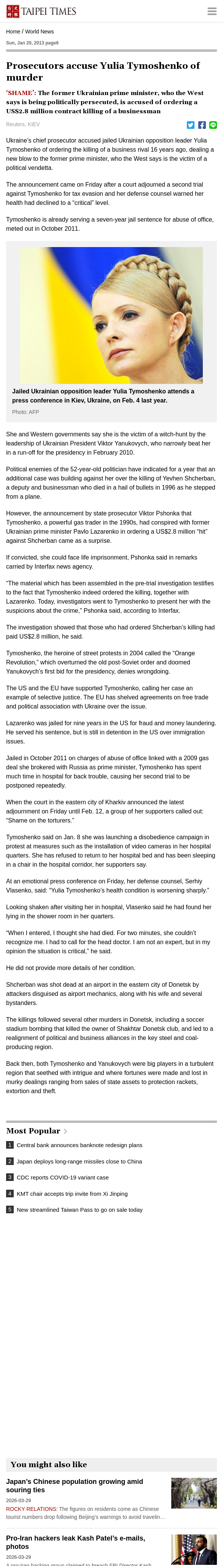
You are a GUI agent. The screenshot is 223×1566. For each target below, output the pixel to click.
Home (13, 32)
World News (39, 32)
